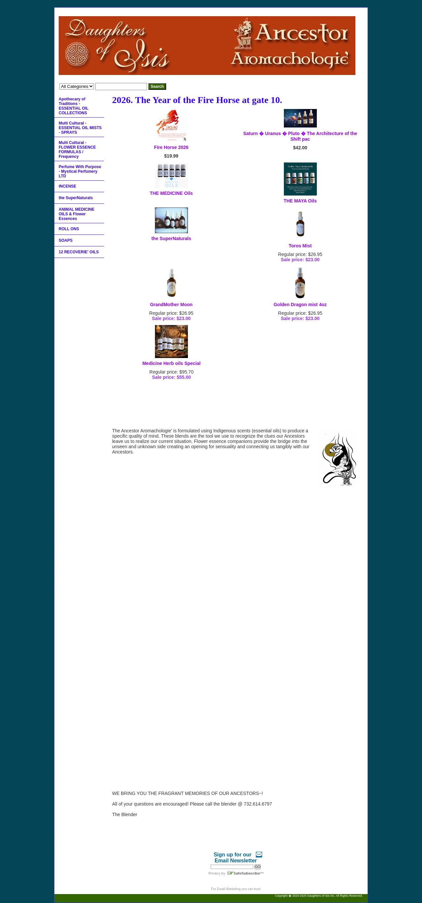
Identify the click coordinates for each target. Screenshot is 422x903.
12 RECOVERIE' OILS (79, 252)
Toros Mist (300, 245)
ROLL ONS (69, 229)
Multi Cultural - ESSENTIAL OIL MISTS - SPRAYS (80, 128)
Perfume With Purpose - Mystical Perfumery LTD (80, 171)
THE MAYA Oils (300, 200)
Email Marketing (229, 889)
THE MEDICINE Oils (171, 193)
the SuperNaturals (171, 238)
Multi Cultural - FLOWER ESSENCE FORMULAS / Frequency (77, 149)
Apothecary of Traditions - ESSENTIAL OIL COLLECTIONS (73, 106)
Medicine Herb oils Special (171, 363)
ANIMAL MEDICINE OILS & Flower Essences (76, 214)
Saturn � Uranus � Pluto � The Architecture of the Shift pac (300, 136)
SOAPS (66, 240)
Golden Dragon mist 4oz (300, 304)
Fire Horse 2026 (171, 147)
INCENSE (67, 186)
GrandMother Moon (171, 304)
